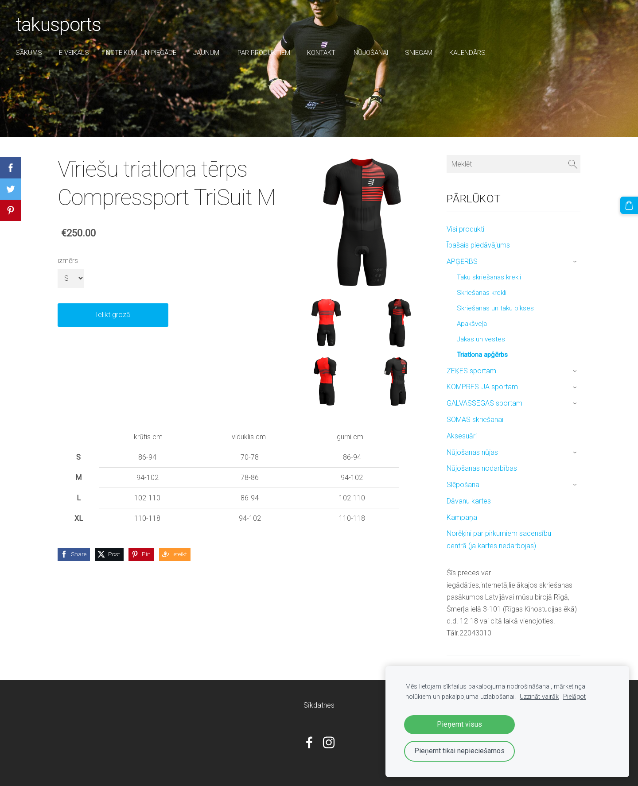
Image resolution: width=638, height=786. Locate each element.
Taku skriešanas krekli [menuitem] (489, 277)
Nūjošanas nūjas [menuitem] (472, 452)
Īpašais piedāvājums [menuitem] (478, 245)
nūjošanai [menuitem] (373, 53)
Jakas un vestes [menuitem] (481, 339)
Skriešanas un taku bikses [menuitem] (495, 308)
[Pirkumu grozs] (629, 205)
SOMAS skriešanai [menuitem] (475, 419)
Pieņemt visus (459, 724)
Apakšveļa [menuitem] (472, 324)
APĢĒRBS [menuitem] (462, 261)
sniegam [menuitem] (421, 53)
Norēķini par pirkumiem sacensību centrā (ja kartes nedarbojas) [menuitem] (499, 539)
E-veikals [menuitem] (76, 53)
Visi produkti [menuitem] (465, 229)
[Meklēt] (513, 164)
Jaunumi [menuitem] (209, 53)
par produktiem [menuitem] (266, 53)
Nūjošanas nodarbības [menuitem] (482, 468)
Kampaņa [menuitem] (462, 517)
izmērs (68, 260)
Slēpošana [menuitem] (463, 484)
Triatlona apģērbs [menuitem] (482, 355)
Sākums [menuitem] (31, 53)
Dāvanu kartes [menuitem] (469, 501)
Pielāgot (574, 697)
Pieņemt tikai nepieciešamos (459, 751)
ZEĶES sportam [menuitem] (471, 371)
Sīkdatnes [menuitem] (319, 705)
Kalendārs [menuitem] (469, 53)
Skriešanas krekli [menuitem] (481, 293)
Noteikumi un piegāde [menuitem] (143, 53)
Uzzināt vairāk (539, 697)
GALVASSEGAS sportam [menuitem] (484, 403)
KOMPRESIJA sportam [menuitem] (482, 387)
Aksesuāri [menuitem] (462, 436)
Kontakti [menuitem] (324, 53)
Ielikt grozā (113, 314)
